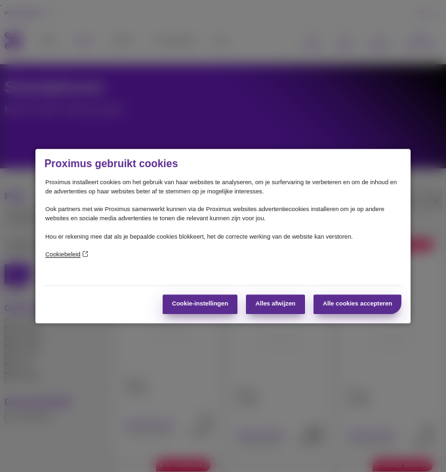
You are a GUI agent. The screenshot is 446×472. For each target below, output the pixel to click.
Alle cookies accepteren (357, 303)
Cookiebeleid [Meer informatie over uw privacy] (66, 254)
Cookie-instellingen (200, 303)
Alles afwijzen (276, 303)
